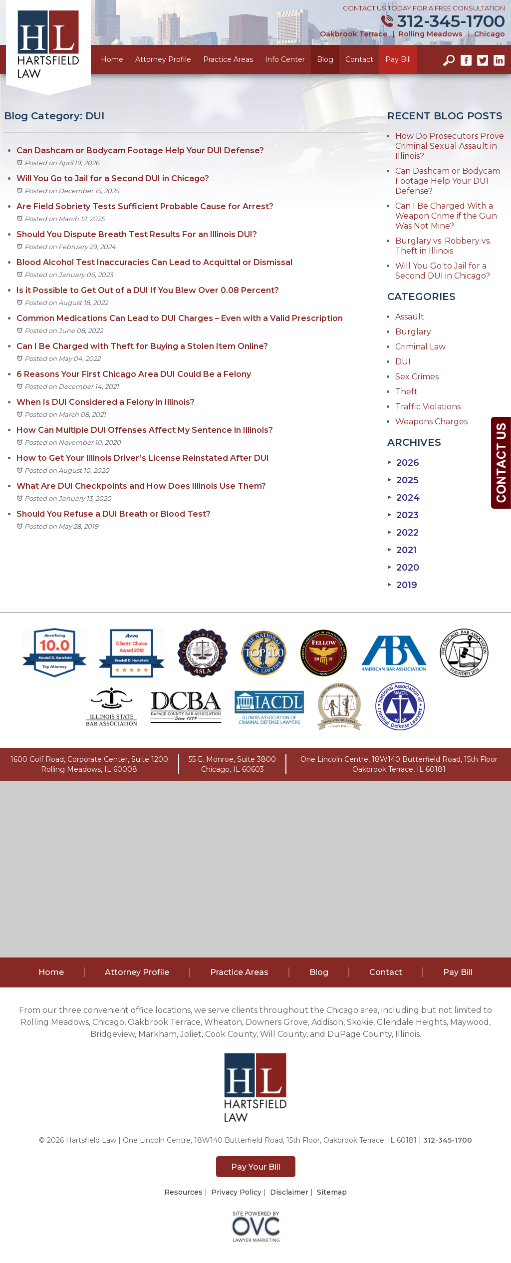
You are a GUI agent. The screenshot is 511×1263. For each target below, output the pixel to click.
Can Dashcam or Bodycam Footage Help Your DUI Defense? (140, 150)
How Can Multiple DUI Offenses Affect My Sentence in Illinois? (144, 430)
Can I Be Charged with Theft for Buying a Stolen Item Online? (142, 346)
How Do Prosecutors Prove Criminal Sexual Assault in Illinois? (449, 146)
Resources (183, 1192)
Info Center (285, 59)
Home (112, 59)
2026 (403, 463)
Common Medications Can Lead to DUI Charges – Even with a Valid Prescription (179, 318)
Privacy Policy (236, 1192)
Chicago (489, 33)
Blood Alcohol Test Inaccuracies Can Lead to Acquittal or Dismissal (155, 262)
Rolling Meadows (431, 33)
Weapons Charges (431, 421)
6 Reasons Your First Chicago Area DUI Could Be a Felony (133, 374)
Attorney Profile (163, 59)
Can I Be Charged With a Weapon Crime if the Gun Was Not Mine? (446, 216)
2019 (402, 585)
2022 (403, 533)
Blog (325, 59)
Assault (409, 316)
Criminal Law (420, 346)
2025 (403, 480)
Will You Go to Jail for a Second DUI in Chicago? (112, 178)
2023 (403, 515)
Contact (359, 59)
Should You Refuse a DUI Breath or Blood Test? (113, 514)
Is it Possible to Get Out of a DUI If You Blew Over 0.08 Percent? (147, 290)
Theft (406, 391)
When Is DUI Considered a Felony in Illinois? (105, 402)
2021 (402, 550)
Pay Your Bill (255, 1167)
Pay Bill (398, 59)
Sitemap (332, 1192)
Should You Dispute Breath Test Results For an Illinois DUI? (136, 234)
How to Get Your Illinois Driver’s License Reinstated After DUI (142, 458)
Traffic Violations (428, 406)
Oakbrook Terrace (353, 33)
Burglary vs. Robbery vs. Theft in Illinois (443, 246)
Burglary (413, 331)
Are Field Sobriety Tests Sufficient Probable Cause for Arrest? (144, 206)
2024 (403, 498)
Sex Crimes (417, 376)
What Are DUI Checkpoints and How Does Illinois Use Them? (141, 486)
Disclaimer (289, 1192)
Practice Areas (228, 59)
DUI (403, 361)
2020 (403, 568)
